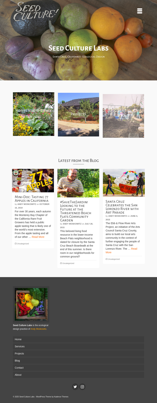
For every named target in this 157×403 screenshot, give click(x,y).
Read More (38, 236)
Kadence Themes (61, 397)
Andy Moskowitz (26, 204)
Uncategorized (23, 244)
